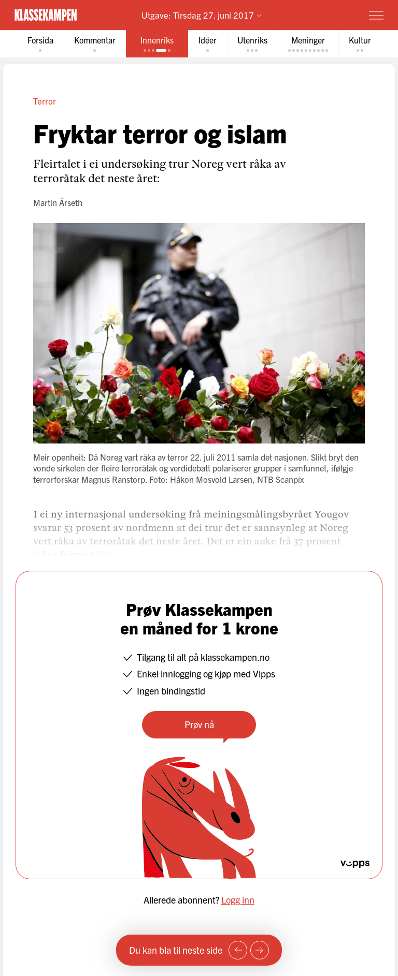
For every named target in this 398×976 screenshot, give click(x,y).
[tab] (40, 43)
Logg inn (237, 900)
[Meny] (376, 15)
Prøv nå (199, 724)
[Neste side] (259, 950)
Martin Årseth (57, 202)
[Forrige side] (238, 950)
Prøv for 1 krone (316, 15)
